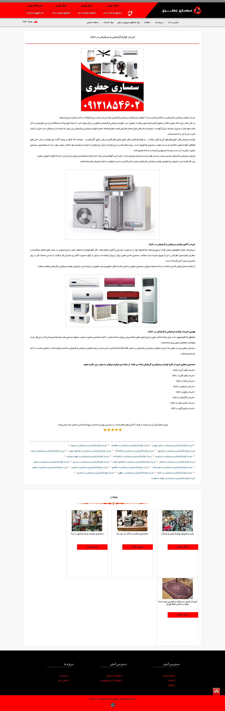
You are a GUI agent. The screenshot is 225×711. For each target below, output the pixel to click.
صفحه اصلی (169, 676)
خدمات (172, 680)
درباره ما (65, 676)
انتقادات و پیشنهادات (111, 680)
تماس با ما (64, 680)
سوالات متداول (114, 676)
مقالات (172, 685)
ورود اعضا (27, 21)
